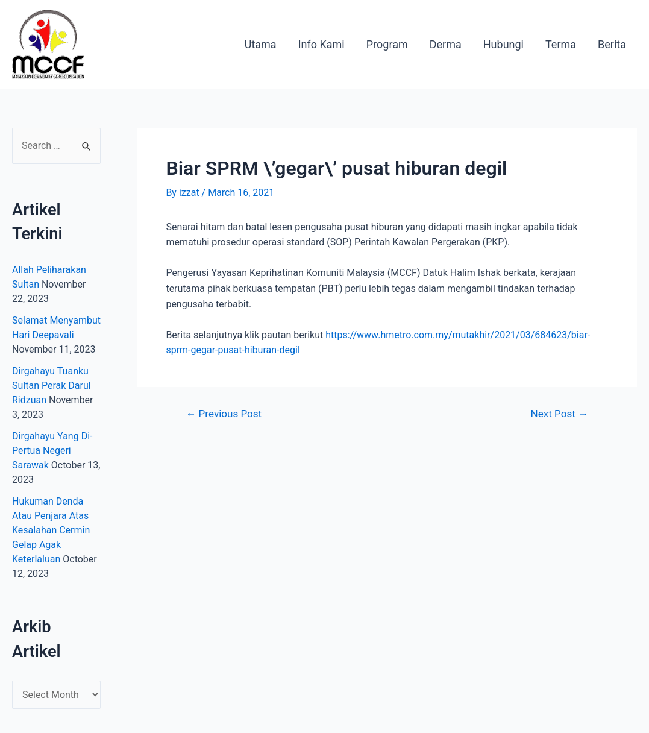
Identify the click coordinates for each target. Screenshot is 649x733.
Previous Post (224, 414)
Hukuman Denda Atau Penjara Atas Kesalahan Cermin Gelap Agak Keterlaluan (51, 530)
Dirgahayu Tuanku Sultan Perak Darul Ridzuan (51, 385)
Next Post (559, 414)
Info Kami (321, 44)
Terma (560, 44)
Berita (612, 44)
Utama (261, 44)
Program (387, 44)
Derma (446, 44)
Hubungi (503, 44)
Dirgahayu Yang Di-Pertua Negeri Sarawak (52, 450)
